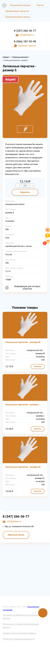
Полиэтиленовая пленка (17, 17)
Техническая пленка (20, 5)
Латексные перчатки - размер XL (23, 467)
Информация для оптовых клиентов (27, 287)
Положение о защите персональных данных (21, 626)
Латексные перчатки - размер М (22, 342)
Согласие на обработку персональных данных (22, 617)
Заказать (25, 192)
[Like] (47, 231)
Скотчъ (40, 5)
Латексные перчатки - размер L (22, 404)
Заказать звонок (27, 45)
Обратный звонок (16, 535)
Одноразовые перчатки (17, 11)
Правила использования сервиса (19, 633)
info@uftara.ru (27, 35)
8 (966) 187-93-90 (25, 41)
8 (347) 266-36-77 (25, 30)
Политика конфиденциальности (19, 639)
